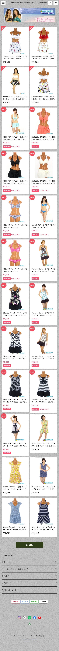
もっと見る (29, 545)
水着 (3, 562)
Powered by (29, 639)
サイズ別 (5, 583)
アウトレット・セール (9, 590)
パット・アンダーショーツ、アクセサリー (15, 569)
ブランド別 (5, 576)
